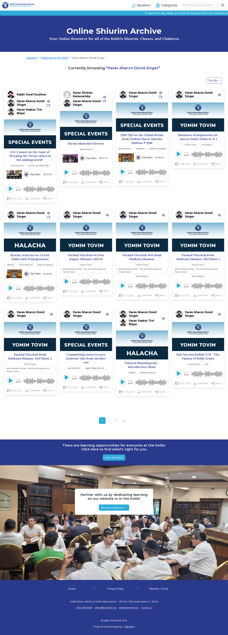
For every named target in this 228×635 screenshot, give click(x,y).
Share (50, 198)
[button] (140, 5)
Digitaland (129, 626)
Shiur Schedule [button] (114, 457)
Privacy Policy (115, 588)
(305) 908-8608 (84, 607)
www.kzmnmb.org (128, 607)
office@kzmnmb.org (105, 607)
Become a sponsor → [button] (114, 507)
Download (34, 198)
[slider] (38, 188)
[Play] (11, 189)
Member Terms (158, 588)
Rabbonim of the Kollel (55, 58)
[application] (30, 188)
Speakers (31, 58)
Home (72, 588)
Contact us (146, 607)
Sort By (213, 80)
